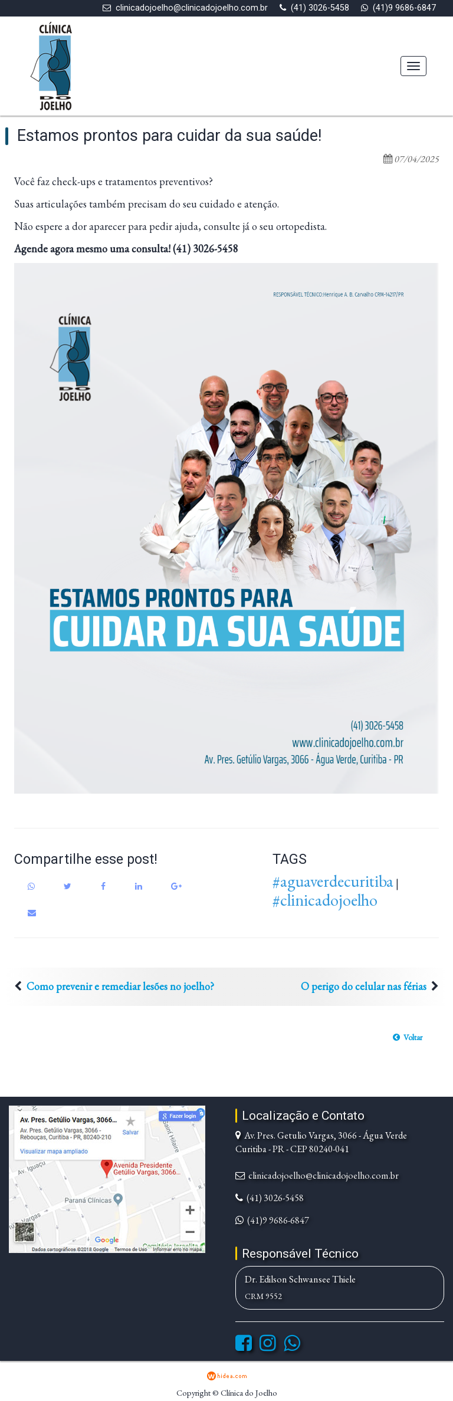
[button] (407, 1037)
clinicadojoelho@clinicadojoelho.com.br (192, 8)
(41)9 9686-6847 (404, 8)
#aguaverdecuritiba (333, 881)
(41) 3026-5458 (320, 8)
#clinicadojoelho (325, 899)
